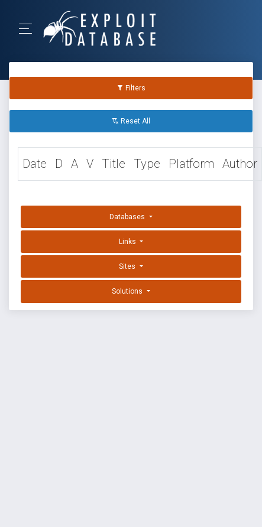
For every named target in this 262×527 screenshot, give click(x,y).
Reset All (131, 121)
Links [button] (128, 242)
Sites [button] (128, 266)
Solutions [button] (128, 291)
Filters (131, 88)
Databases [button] (128, 217)
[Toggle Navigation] (29, 29)
